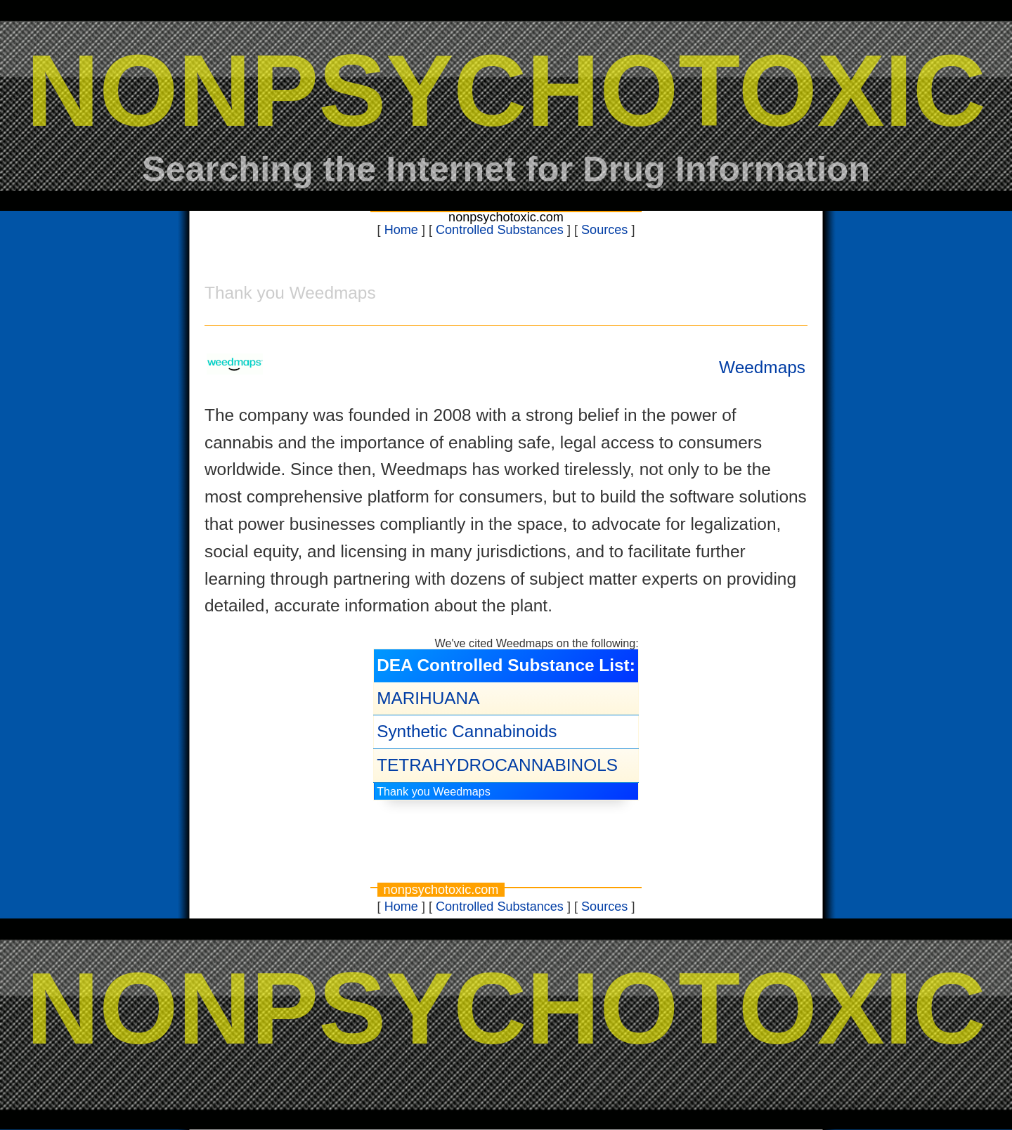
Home (401, 230)
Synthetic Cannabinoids (467, 731)
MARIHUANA (428, 698)
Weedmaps (762, 367)
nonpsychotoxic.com (506, 217)
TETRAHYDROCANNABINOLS (497, 764)
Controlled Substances (500, 230)
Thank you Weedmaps (434, 791)
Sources (604, 230)
